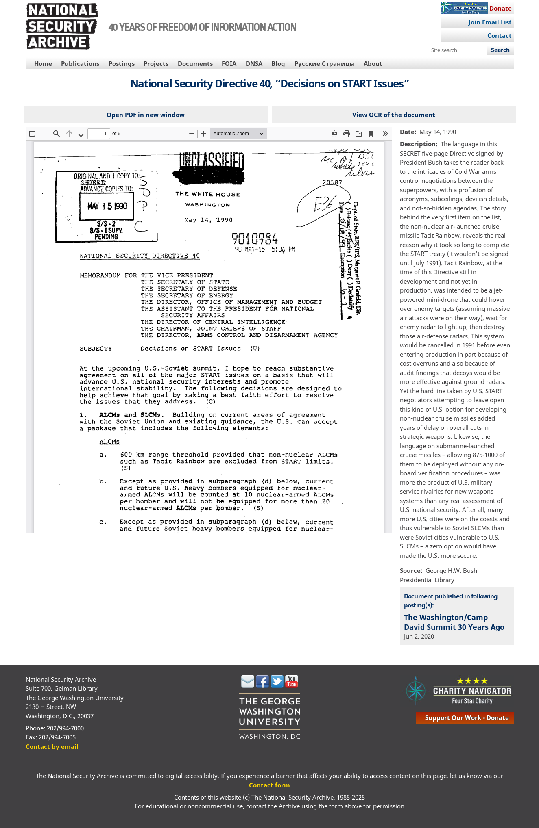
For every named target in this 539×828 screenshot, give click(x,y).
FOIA (229, 63)
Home (43, 63)
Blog (278, 63)
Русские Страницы (325, 63)
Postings (122, 63)
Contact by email (52, 746)
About (373, 63)
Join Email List (490, 22)
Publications (80, 63)
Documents (195, 63)
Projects (156, 63)
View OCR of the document (393, 115)
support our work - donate (467, 717)
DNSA (254, 63)
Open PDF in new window (146, 115)
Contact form (269, 785)
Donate (500, 8)
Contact (499, 35)
